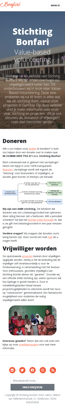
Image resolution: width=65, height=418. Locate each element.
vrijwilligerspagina (28, 344)
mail (50, 237)
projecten (27, 256)
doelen (32, 148)
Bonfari (11, 5)
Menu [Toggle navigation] (55, 5)
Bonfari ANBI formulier (41, 219)
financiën (8, 169)
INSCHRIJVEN (32, 387)
